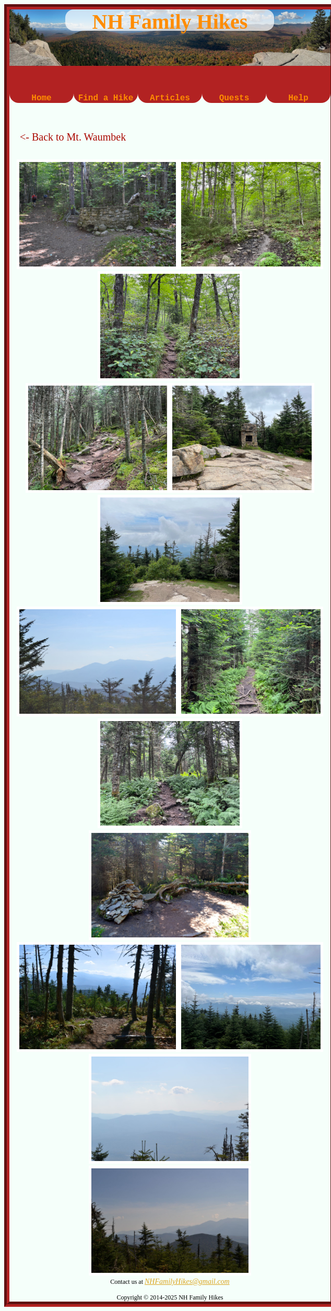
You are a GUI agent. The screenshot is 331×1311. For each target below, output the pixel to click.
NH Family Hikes (170, 21)
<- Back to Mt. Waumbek (73, 137)
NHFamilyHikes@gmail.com (187, 1281)
